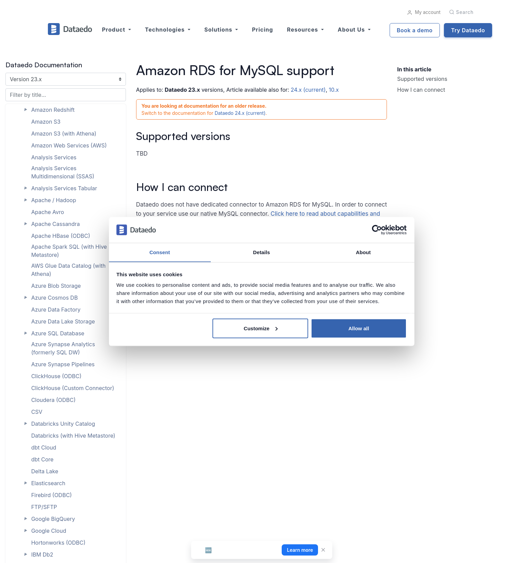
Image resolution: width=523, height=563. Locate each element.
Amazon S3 (45, 121)
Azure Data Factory (55, 309)
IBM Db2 (42, 554)
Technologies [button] (165, 29)
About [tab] (363, 252)
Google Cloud (48, 530)
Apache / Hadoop (53, 200)
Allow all (359, 328)
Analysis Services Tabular (64, 188)
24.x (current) (308, 89)
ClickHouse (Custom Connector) (72, 388)
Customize (261, 328)
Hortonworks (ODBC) (58, 542)
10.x (334, 89)
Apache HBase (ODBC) (60, 235)
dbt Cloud (43, 447)
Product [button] (114, 29)
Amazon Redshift (53, 109)
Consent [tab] (159, 252)
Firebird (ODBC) (51, 495)
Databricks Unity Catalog (63, 423)
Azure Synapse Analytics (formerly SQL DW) (63, 348)
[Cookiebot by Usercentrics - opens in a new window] (377, 230)
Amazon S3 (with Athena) (63, 133)
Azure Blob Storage (56, 285)
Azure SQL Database (58, 333)
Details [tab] (261, 252)
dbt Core (42, 459)
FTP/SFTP (44, 507)
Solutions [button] (219, 29)
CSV (36, 411)
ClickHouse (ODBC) (56, 376)
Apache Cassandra (55, 224)
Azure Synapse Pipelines (63, 364)
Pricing (262, 29)
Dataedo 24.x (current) (239, 113)
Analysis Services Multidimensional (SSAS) (62, 172)
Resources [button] (303, 29)
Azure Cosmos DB (54, 297)
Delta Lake (44, 471)
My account (424, 12)
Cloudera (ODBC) (53, 400)
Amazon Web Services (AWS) (69, 145)
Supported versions (422, 78)
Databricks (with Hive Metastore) (73, 435)
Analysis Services (53, 157)
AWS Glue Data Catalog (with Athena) (68, 269)
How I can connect (421, 89)
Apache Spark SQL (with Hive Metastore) (69, 250)
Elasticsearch (48, 483)
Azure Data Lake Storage (63, 321)
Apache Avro (47, 212)
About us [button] (352, 29)
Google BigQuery (53, 518)
